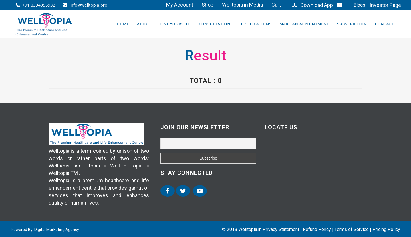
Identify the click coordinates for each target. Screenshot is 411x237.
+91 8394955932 (36, 5)
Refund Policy (317, 229)
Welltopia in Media (242, 5)
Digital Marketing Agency (56, 229)
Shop (207, 5)
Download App (312, 5)
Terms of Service (352, 229)
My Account (179, 5)
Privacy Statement (281, 229)
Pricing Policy (386, 229)
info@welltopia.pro (85, 5)
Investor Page (385, 5)
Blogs (359, 5)
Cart (276, 5)
